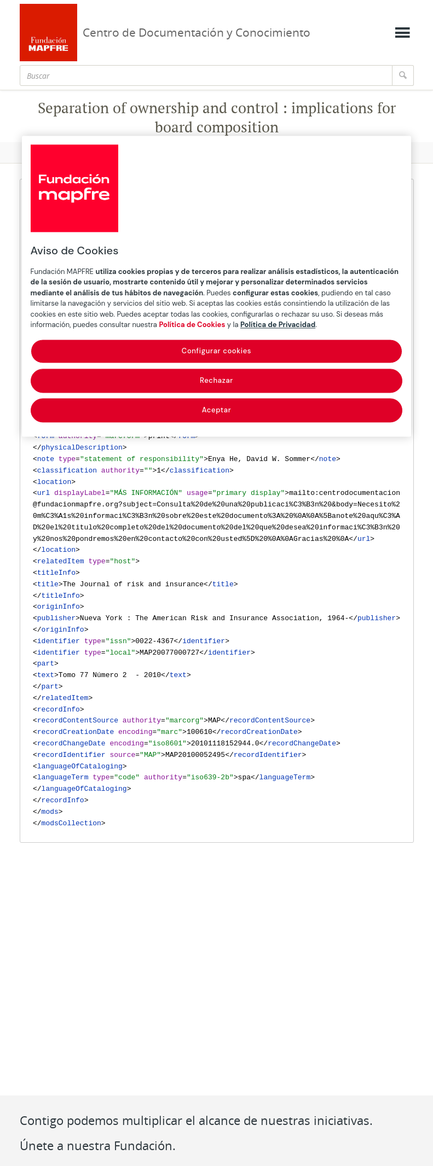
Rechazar (216, 380)
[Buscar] (206, 75)
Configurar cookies (216, 350)
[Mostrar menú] (402, 32)
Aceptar (217, 410)
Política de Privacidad (277, 325)
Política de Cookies (192, 325)
